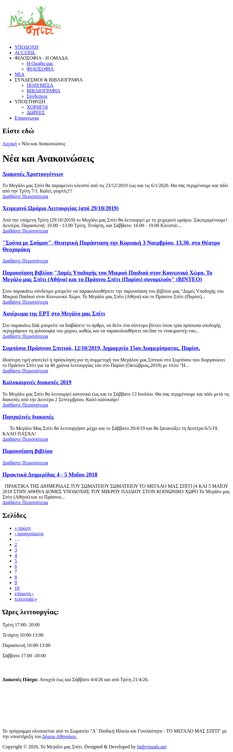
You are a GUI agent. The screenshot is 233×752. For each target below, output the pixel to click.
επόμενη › (24, 593)
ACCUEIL (25, 52)
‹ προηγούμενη (29, 533)
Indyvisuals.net (152, 746)
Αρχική (9, 143)
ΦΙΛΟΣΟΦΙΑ (40, 68)
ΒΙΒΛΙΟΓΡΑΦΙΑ (43, 90)
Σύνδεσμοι (37, 96)
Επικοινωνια (27, 117)
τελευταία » (26, 599)
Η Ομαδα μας (40, 63)
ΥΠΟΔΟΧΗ (27, 47)
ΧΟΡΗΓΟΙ (37, 107)
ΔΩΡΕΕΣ (36, 112)
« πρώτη (23, 528)
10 (17, 588)
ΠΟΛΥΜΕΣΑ (40, 85)
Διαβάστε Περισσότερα (25, 196)
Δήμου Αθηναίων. (59, 736)
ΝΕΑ (20, 74)
